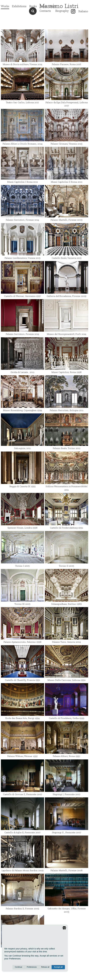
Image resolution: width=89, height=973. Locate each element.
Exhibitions (19, 6)
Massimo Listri (58, 5)
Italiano (83, 11)
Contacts (45, 11)
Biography (62, 11)
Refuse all (45, 967)
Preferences (32, 967)
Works (5, 6)
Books (33, 6)
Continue (18, 967)
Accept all (58, 967)
